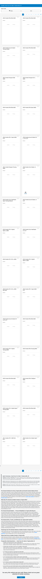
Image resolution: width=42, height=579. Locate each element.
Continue (21, 577)
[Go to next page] (39, 15)
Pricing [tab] (14, 24)
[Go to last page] (41, 15)
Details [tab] (8, 24)
